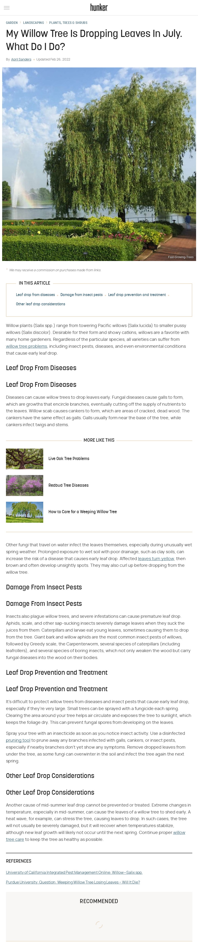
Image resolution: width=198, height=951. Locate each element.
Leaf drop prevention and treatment (137, 295)
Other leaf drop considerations (40, 305)
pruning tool (18, 740)
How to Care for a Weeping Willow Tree (82, 512)
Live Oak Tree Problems (68, 459)
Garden (12, 23)
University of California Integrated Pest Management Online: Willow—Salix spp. (74, 872)
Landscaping (33, 23)
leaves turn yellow (156, 559)
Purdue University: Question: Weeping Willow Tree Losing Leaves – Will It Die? (73, 882)
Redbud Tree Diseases (68, 485)
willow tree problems (26, 346)
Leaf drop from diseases (35, 295)
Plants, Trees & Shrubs (68, 23)
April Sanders (21, 59)
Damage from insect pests (81, 295)
